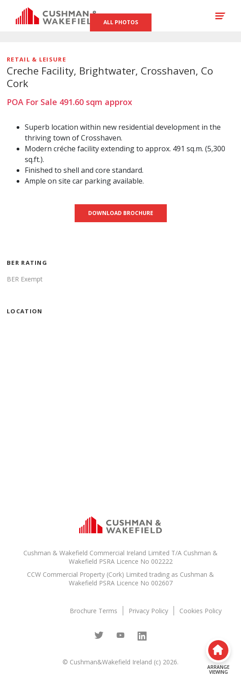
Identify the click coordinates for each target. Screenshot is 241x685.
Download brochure (120, 213)
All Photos (120, 22)
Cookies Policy (200, 610)
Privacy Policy (148, 610)
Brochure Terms (93, 610)
